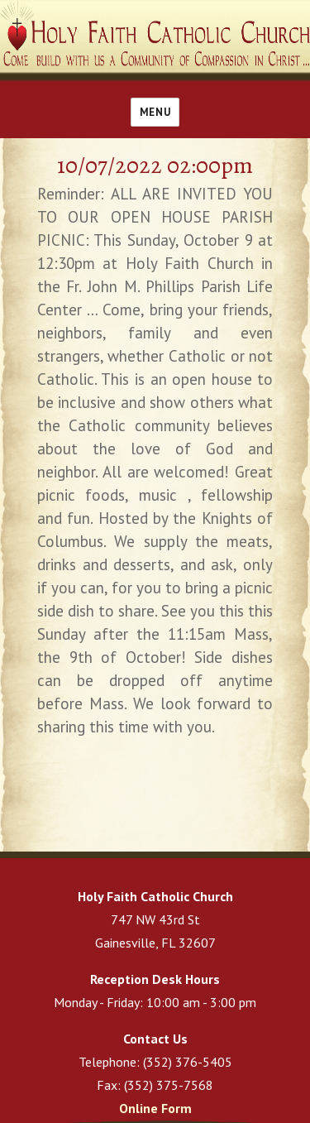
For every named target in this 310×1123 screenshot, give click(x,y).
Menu (155, 112)
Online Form (155, 1108)
